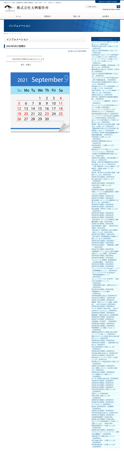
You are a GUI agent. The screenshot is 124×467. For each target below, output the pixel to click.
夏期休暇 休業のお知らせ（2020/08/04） (105, 315)
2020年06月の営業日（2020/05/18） (103, 323)
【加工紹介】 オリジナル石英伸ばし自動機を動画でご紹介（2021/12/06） (105, 220)
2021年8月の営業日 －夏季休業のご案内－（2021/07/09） (105, 246)
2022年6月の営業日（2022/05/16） (103, 204)
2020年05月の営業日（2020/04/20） (103, 326)
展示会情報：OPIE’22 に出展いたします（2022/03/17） (105, 210)
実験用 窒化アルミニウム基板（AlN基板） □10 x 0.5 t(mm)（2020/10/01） (104, 303)
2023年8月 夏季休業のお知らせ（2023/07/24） (102, 142)
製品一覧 (76, 16)
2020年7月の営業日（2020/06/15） (103, 319)
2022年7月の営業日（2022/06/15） (103, 198)
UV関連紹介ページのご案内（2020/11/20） (101, 293)
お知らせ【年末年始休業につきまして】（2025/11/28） (105, 52)
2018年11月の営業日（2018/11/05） (103, 419)
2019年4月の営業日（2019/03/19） (103, 402)
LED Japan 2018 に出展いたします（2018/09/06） (104, 441)
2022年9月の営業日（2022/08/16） (103, 189)
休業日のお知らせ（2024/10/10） (102, 95)
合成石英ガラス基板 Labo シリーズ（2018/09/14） (103, 437)
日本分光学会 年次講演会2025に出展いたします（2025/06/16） (105, 83)
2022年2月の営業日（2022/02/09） (103, 217)
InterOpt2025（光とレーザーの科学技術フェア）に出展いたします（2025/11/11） (105, 56)
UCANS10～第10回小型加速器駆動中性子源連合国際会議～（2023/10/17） (105, 134)
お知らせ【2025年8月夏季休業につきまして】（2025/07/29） (105, 75)
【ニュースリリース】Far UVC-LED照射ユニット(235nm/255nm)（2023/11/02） (106, 117)
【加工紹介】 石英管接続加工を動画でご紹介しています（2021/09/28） (105, 237)
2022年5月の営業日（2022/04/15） (103, 207)
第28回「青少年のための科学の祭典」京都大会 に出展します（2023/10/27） (105, 125)
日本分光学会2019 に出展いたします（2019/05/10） (104, 390)
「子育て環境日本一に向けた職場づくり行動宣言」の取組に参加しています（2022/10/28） (105, 168)
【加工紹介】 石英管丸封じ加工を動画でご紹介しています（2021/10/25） (105, 231)
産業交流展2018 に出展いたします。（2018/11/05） (104, 427)
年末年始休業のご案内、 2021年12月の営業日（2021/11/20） (105, 227)
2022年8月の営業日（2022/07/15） (103, 196)
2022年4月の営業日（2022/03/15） (103, 213)
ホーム (18, 16)
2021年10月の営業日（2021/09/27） (103, 241)
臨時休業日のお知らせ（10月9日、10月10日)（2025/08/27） (105, 70)
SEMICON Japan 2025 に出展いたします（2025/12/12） (105, 47)
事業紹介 (47, 16)
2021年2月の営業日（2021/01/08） (103, 289)
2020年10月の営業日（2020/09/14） (103, 306)
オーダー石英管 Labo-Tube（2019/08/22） (105, 378)
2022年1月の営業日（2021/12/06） (103, 224)
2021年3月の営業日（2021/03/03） (103, 266)
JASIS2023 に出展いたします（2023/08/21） (101, 138)
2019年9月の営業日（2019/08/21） (103, 381)
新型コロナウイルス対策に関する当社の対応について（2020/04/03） (105, 337)
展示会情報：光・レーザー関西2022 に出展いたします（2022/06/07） (105, 201)
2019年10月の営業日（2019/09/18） (103, 372)
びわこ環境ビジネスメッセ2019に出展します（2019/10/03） (105, 369)
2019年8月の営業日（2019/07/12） (103, 383)
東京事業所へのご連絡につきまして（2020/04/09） (103, 329)
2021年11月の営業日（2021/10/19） (103, 234)
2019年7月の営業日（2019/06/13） (103, 385)
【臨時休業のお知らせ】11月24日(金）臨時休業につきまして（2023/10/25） (105, 129)
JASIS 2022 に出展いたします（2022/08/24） (101, 186)
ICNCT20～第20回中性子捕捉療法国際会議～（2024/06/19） (105, 98)
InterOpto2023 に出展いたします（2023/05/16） (103, 146)
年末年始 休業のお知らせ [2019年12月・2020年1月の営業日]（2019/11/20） (105, 354)
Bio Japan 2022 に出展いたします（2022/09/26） (103, 180)
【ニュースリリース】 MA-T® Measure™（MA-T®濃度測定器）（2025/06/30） (105, 79)
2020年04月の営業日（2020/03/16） (103, 340)
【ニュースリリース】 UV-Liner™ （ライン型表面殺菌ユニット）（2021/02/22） (106, 269)
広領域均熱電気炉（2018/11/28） (102, 417)
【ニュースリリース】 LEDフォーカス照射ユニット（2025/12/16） (105, 43)
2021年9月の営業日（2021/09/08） (103, 243)
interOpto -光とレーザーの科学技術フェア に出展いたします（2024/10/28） (105, 87)
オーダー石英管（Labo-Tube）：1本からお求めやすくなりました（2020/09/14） (105, 309)
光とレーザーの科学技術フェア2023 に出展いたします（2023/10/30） (105, 121)
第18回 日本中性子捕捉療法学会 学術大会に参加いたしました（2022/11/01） (105, 163)
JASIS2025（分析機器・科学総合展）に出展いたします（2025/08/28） (105, 66)
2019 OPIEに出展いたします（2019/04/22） (101, 397)
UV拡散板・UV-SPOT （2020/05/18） (104, 321)
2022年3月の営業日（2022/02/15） (103, 215)
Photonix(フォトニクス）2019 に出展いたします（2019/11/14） (105, 358)
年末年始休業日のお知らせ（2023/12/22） (105, 114)
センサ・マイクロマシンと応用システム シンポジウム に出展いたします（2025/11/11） (105, 61)
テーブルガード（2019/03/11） (102, 404)
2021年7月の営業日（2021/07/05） (103, 249)
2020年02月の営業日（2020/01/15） (103, 351)
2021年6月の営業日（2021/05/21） (103, 255)
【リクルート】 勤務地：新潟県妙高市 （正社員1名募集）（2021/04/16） (104, 261)
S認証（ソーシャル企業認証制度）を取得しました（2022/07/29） (105, 193)
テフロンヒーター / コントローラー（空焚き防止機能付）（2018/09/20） (105, 433)
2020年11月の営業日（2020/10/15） (103, 300)
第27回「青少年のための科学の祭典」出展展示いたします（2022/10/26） (105, 174)
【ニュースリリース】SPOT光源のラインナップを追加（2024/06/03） (105, 106)
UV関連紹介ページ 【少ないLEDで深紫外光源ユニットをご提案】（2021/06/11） (105, 252)
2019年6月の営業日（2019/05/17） (103, 387)
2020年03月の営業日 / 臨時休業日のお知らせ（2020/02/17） (105, 344)
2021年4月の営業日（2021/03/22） (103, 264)
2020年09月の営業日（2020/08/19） (103, 313)
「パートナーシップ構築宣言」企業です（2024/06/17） (105, 102)
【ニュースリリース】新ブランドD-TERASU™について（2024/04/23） (103, 110)
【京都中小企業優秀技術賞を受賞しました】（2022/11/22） (105, 155)
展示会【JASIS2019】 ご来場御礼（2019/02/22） (103, 407)
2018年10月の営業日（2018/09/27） (103, 430)
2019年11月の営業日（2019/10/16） (103, 366)
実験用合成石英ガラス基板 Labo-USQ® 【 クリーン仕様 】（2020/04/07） (105, 333)
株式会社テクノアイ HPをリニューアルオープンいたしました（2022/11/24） (105, 150)
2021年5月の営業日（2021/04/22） (103, 258)
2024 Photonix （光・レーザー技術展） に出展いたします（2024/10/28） (105, 91)
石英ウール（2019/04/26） (100, 393)
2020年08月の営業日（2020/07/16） (103, 317)
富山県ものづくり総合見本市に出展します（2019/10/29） (105, 363)
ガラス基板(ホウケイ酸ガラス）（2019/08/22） (102, 375)
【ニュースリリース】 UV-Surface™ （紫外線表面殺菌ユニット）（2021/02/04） (104, 275)
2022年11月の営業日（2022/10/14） (103, 177)
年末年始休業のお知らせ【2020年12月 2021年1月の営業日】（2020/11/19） (105, 297)
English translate (111, 1)
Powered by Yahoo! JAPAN (111, 9)
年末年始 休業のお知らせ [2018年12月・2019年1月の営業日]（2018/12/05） (105, 414)
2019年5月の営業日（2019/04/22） (103, 400)
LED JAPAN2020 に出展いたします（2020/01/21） (103, 348)
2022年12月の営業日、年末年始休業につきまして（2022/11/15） (105, 159)
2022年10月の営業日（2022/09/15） (103, 183)
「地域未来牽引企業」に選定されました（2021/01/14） (105, 286)
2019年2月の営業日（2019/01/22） (103, 411)
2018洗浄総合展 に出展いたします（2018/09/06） (103, 446)
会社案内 (105, 16)
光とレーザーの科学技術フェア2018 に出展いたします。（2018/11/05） (105, 422)
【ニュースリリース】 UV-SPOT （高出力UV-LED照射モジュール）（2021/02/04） (105, 281)
